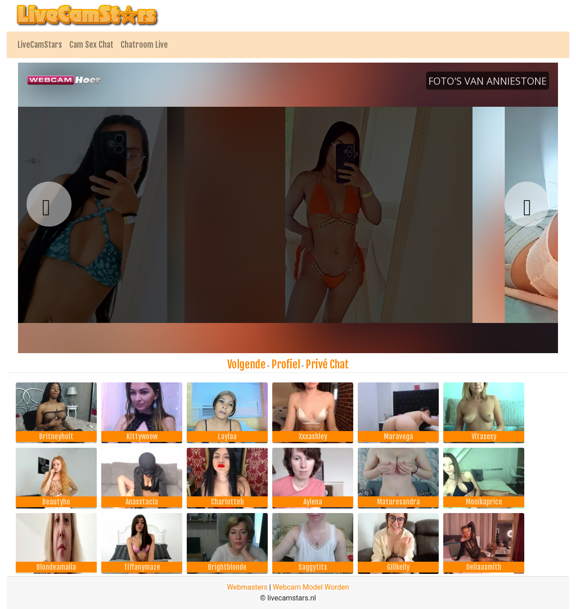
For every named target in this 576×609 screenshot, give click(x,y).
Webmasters (247, 587)
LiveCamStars (40, 45)
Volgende (246, 364)
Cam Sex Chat (91, 45)
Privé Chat (327, 364)
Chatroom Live (144, 45)
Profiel (285, 364)
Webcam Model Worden (311, 587)
